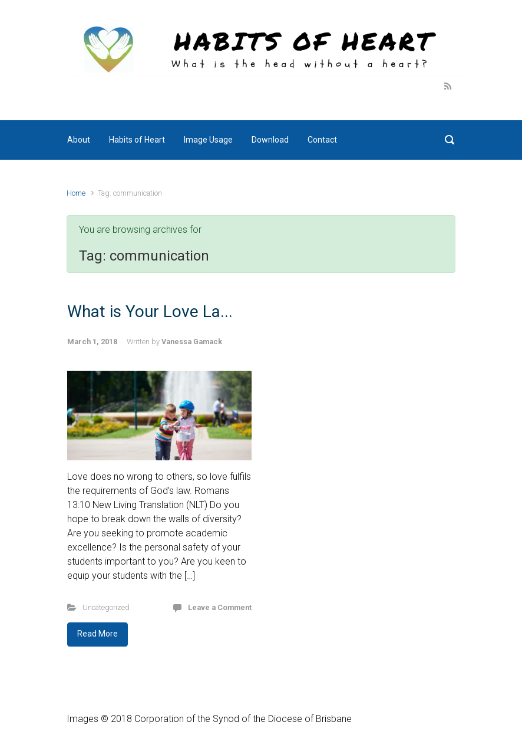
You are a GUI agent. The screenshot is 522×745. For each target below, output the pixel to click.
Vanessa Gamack (191, 341)
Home (76, 193)
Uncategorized (106, 607)
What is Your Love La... (150, 311)
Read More (97, 633)
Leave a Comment (220, 607)
